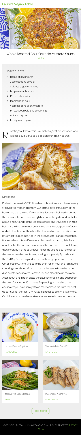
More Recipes (40, 411)
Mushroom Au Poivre (56, 393)
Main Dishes (11, 351)
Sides (40, 58)
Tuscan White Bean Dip (57, 346)
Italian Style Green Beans (17, 393)
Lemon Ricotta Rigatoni (16, 346)
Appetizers (51, 351)
